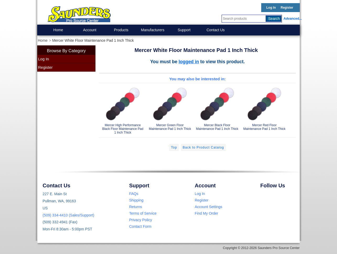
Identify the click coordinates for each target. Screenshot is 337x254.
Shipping (136, 200)
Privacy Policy (140, 220)
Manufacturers (152, 30)
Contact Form (140, 226)
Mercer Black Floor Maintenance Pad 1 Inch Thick (217, 108)
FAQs (133, 194)
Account (90, 30)
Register (287, 7)
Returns (135, 207)
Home (58, 30)
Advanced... (291, 18)
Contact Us (215, 30)
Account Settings (208, 207)
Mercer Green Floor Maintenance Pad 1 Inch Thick (170, 108)
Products (121, 30)
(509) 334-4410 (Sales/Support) (68, 215)
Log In (271, 7)
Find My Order (206, 213)
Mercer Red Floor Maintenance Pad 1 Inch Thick (264, 108)
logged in (189, 61)
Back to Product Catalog (203, 147)
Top (174, 147)
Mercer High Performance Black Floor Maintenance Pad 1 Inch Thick (122, 109)
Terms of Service (143, 213)
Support (184, 30)
